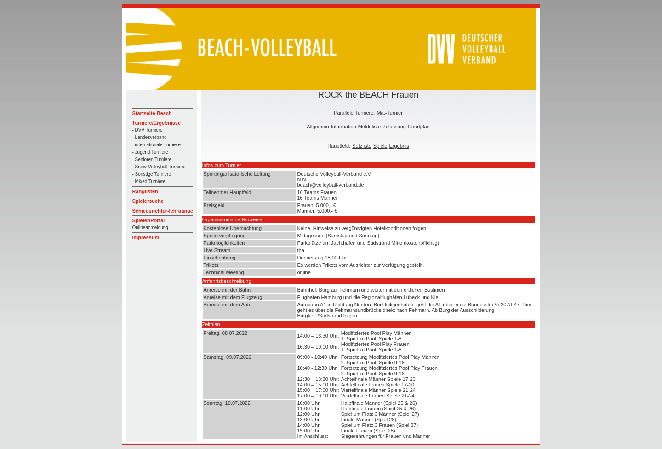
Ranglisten (145, 191)
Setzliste (361, 146)
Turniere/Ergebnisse (156, 123)
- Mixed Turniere (149, 181)
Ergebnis (399, 146)
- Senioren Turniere (152, 159)
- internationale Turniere (156, 144)
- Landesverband (149, 137)
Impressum (146, 237)
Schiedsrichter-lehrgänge (163, 210)
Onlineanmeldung (150, 227)
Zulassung (394, 126)
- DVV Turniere (147, 129)
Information (343, 126)
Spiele (380, 146)
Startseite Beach (152, 113)
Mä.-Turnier (389, 112)
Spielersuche (148, 201)
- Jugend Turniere (150, 152)
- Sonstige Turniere (151, 174)
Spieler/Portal (148, 220)
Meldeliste (369, 126)
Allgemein (318, 126)
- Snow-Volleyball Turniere (159, 166)
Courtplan (419, 126)
